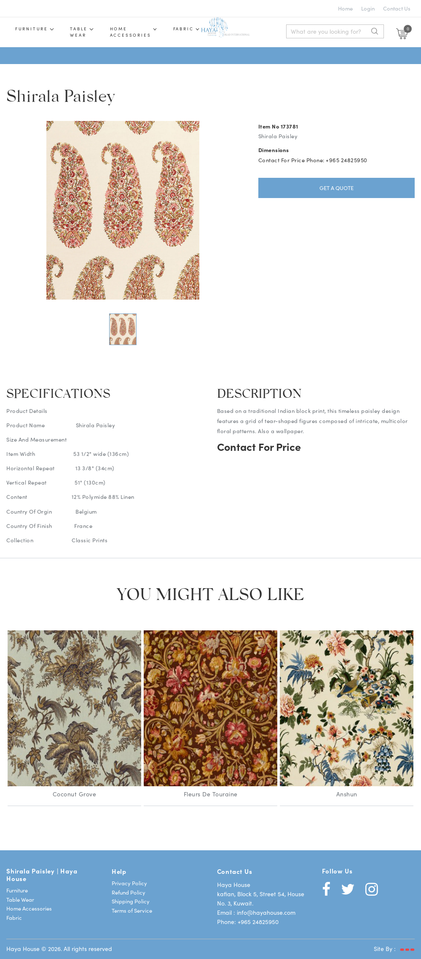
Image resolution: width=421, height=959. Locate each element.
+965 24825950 (258, 921)
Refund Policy (128, 892)
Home (345, 8)
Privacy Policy (129, 883)
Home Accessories (136, 32)
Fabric (191, 29)
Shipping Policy (131, 901)
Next (408, 718)
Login (368, 8)
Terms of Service (132, 910)
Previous (12, 718)
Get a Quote (336, 187)
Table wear (82, 32)
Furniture (32, 29)
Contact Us (396, 8)
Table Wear (20, 899)
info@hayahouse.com (266, 912)
